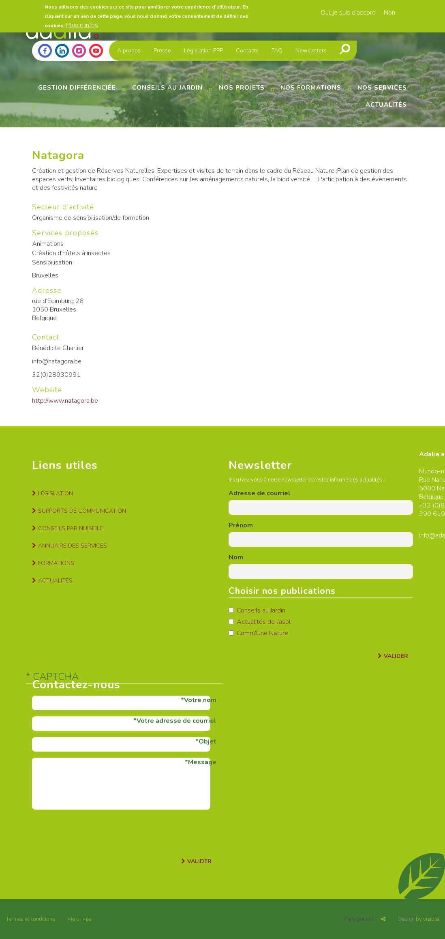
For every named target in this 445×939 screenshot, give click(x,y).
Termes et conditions (30, 919)
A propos (129, 50)
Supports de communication (82, 511)
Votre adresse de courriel (176, 720)
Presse (162, 50)
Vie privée (79, 919)
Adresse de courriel (260, 493)
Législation (55, 493)
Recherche (345, 49)
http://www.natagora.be (65, 400)
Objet (207, 741)
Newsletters (311, 50)
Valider (396, 656)
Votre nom (200, 700)
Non (389, 10)
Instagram (79, 51)
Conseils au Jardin (257, 610)
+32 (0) (430, 505)
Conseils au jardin (167, 88)
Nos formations (310, 88)
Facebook (45, 51)
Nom (236, 557)
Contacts (247, 50)
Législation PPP (203, 50)
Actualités (386, 105)
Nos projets (242, 88)
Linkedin (62, 51)
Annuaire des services (72, 546)
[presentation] (93, 831)
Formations (56, 563)
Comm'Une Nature (258, 633)
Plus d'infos (82, 23)
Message (202, 762)
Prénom (241, 525)
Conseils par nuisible (70, 528)
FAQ (277, 50)
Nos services (382, 88)
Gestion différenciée (77, 88)
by (418, 919)
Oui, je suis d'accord (348, 10)
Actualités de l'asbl (260, 621)
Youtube (96, 51)
